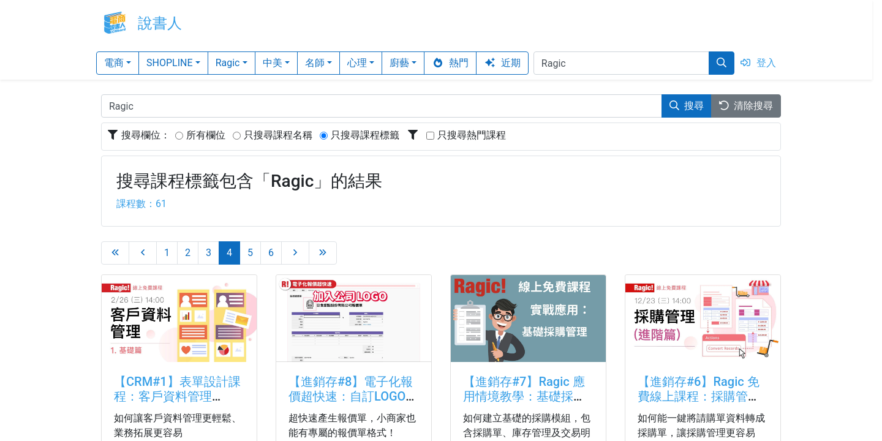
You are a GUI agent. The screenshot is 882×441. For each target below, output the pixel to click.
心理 (357, 63)
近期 (502, 63)
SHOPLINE (169, 63)
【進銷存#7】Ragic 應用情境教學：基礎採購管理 (524, 396)
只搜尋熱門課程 (471, 135)
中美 (272, 63)
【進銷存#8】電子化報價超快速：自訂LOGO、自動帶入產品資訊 (353, 396)
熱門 (450, 63)
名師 (315, 63)
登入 (757, 63)
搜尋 (686, 105)
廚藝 (399, 63)
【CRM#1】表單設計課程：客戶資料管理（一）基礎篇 (177, 396)
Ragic (228, 63)
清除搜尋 (746, 105)
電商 (114, 63)
